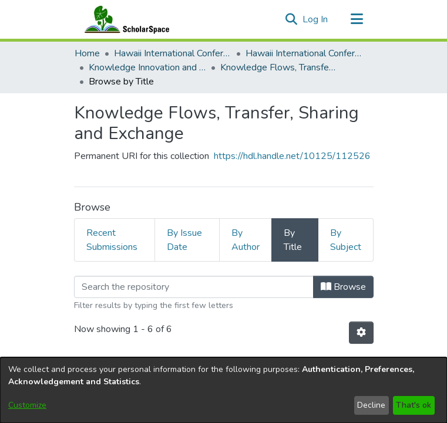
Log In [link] (316, 19)
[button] (291, 19)
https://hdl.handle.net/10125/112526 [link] (292, 156)
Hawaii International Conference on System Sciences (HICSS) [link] (172, 53)
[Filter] (194, 287)
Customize (27, 405)
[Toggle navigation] (357, 19)
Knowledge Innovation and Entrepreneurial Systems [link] (147, 67)
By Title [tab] (293, 239)
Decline (371, 405)
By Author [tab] (245, 239)
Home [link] (87, 53)
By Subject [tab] (345, 239)
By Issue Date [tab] (184, 239)
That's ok (413, 405)
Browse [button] (343, 286)
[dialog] (223, 390)
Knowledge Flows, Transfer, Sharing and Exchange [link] (279, 67)
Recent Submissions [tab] (111, 239)
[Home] (124, 19)
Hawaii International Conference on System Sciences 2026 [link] (304, 53)
